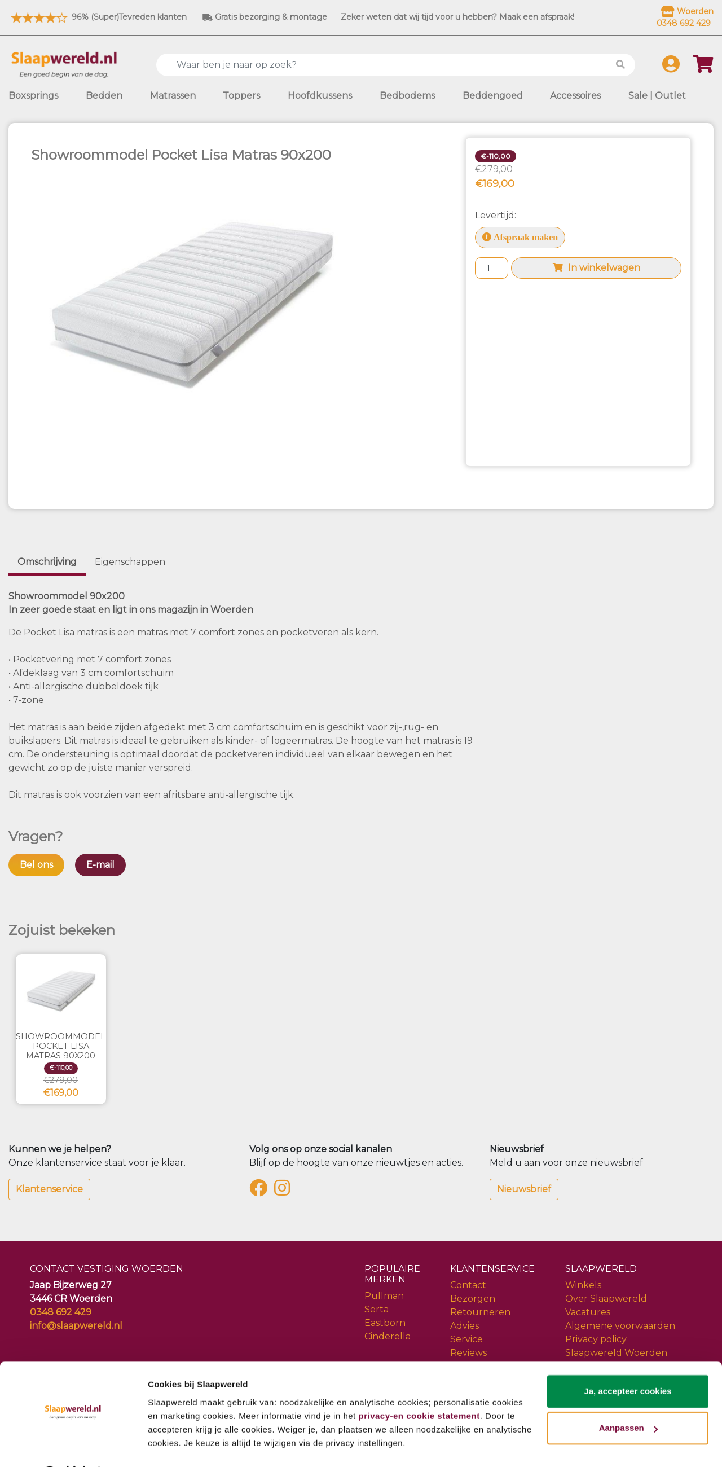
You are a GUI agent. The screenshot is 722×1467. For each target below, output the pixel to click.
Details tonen (174, 1445)
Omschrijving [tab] (47, 561)
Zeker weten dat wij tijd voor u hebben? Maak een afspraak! (457, 17)
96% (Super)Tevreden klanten (97, 17)
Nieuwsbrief (524, 1189)
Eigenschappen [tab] (130, 561)
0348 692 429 (60, 1312)
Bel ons (36, 864)
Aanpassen (628, 1398)
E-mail (100, 864)
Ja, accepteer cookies (627, 1362)
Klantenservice (49, 1189)
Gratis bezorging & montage (264, 17)
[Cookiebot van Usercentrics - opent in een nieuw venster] (73, 1445)
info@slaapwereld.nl (76, 1325)
